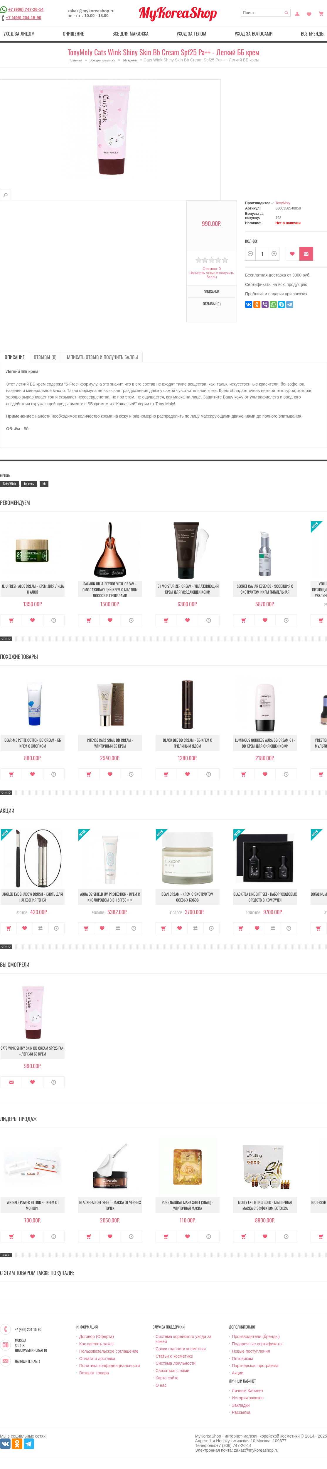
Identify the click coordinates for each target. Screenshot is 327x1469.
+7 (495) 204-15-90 (23, 17)
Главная (76, 60)
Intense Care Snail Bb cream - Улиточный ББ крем (110, 743)
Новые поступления (251, 1351)
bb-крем (29, 483)
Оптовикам (242, 1358)
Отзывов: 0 (212, 269)
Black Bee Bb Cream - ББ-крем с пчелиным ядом (187, 743)
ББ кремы (130, 60)
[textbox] (266, 13)
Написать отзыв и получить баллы (211, 275)
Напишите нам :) (27, 1361)
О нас (161, 1385)
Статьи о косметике (174, 1356)
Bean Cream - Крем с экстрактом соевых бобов (187, 897)
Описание (211, 291)
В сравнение (41, 928)
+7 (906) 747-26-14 (25, 9)
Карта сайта (167, 1378)
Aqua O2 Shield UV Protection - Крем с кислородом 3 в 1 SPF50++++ (110, 897)
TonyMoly (282, 203)
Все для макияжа (130, 33)
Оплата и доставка (97, 1358)
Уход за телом (191, 33)
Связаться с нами (172, 1370)
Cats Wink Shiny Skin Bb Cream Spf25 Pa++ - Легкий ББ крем (33, 1051)
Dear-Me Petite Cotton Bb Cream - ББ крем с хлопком (32, 743)
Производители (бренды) (256, 1336)
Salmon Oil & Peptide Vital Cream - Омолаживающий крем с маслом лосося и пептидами (110, 589)
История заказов (248, 1398)
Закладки (241, 1405)
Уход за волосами (254, 33)
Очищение (73, 33)
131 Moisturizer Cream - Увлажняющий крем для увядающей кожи (187, 589)
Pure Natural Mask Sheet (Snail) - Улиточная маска (187, 1205)
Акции (237, 1373)
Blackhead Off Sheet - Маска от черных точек (110, 1205)
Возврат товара (94, 1373)
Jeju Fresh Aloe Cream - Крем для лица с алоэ (33, 589)
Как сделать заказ (96, 1343)
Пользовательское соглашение (109, 1351)
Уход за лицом (19, 33)
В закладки (292, 254)
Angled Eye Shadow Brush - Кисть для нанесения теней (32, 897)
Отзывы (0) (211, 303)
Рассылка (241, 1412)
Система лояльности (175, 1363)
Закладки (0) (309, 13)
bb (44, 483)
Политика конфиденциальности (109, 1365)
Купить (11, 620)
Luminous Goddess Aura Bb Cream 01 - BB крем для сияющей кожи (265, 743)
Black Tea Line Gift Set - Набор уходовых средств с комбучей (265, 897)
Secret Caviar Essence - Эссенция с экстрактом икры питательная (265, 589)
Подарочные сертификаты (257, 1343)
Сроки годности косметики (181, 1348)
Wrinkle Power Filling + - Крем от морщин (33, 1205)
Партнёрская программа (255, 1365)
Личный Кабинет (247, 1390)
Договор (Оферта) (96, 1336)
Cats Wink (9, 483)
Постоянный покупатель (297, 13)
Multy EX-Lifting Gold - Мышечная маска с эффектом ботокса (265, 1205)
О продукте (54, 620)
